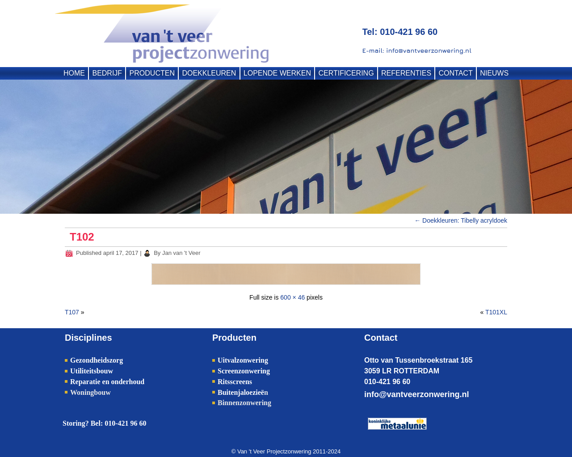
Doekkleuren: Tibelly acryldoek (460, 220)
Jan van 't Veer (181, 253)
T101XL (496, 312)
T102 (82, 237)
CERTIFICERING (346, 73)
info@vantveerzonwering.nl (416, 394)
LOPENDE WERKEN (277, 73)
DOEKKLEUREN (209, 73)
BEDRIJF (107, 73)
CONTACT (456, 73)
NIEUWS (494, 73)
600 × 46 (292, 297)
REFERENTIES (406, 73)
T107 (72, 312)
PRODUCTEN (152, 73)
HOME (74, 73)
